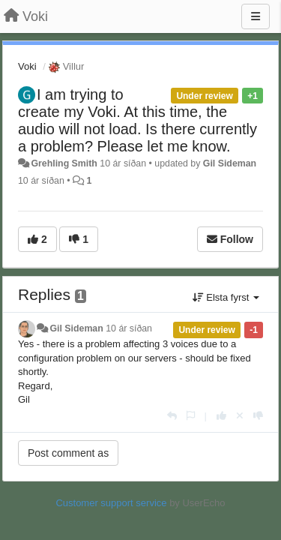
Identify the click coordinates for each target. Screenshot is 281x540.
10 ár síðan (129, 328)
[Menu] (255, 16)
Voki (27, 66)
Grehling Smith (64, 163)
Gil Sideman (229, 163)
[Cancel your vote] (240, 416)
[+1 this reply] (221, 416)
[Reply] (172, 416)
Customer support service (110, 502)
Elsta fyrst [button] (226, 297)
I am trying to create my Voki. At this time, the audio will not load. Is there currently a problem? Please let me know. (137, 120)
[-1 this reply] (258, 416)
